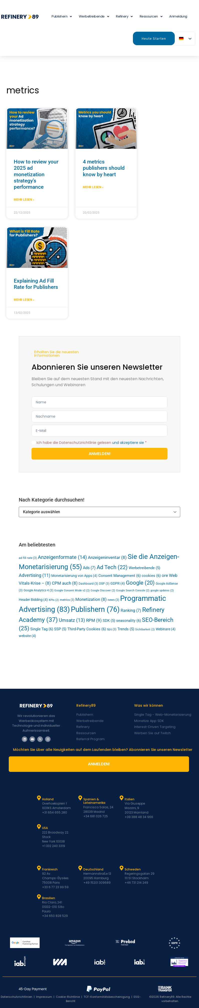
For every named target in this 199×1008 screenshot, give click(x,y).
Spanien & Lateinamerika (94, 801)
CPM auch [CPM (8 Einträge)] (65, 583)
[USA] (38, 826)
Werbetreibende (94, 16)
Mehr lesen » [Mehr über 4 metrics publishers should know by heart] (93, 187)
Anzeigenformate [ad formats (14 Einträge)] (62, 557)
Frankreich (50, 869)
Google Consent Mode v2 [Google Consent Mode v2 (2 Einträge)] (72, 590)
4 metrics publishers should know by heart (104, 168)
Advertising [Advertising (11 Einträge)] (34, 575)
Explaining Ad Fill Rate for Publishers (36, 284)
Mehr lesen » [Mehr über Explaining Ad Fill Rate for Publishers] (24, 300)
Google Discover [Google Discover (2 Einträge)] (103, 590)
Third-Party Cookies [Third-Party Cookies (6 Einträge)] (86, 629)
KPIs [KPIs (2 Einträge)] (54, 600)
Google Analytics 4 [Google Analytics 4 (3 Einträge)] (38, 590)
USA (45, 828)
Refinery (124, 16)
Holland (48, 799)
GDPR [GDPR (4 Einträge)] (117, 583)
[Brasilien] (38, 896)
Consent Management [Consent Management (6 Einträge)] (119, 575)
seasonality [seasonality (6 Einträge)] (128, 620)
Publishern (62, 16)
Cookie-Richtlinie (68, 997)
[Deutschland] (80, 868)
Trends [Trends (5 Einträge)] (125, 629)
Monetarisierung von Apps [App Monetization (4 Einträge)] (74, 576)
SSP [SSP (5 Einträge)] (60, 629)
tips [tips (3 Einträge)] (111, 629)
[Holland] (38, 798)
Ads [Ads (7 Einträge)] (89, 567)
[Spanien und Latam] (80, 798)
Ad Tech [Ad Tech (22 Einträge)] (112, 567)
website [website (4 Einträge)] (27, 636)
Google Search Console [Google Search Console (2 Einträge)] (132, 590)
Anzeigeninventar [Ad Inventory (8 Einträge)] (107, 557)
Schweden (133, 869)
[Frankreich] (38, 868)
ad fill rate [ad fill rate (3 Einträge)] (28, 558)
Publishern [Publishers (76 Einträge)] (95, 609)
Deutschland (93, 869)
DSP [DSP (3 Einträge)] (104, 583)
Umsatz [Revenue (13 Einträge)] (72, 620)
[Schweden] (121, 868)
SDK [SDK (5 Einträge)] (109, 621)
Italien (129, 799)
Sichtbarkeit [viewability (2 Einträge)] (145, 629)
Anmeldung (178, 16)
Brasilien (48, 898)
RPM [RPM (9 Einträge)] (94, 620)
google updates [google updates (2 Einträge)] (162, 590)
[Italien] (121, 798)
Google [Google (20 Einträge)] (140, 583)
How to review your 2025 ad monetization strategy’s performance (36, 174)
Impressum (44, 997)
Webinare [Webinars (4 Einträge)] (165, 629)
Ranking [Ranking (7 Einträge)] (131, 610)
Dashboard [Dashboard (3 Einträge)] (88, 583)
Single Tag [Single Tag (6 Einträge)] (41, 629)
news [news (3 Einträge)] (113, 600)
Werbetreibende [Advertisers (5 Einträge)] (144, 568)
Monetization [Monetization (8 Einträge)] (91, 599)
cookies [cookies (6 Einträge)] (151, 575)
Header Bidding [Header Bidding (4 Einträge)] (33, 600)
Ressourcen (151, 16)
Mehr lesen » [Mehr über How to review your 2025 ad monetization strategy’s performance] (24, 199)
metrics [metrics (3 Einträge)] (67, 600)
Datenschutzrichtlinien (16, 997)
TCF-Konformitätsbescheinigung (107, 997)
